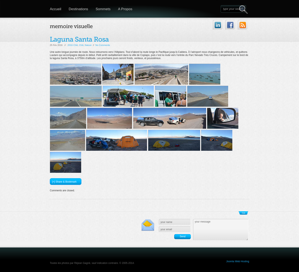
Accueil (55, 9)
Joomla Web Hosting (237, 261)
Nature (88, 45)
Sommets (103, 9)
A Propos (125, 9)
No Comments (103, 45)
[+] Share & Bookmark (64, 181)
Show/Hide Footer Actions (243, 213)
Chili (81, 45)
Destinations (78, 9)
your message (220, 230)
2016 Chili (73, 45)
